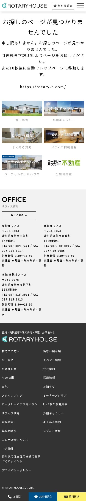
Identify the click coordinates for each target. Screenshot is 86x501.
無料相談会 (62, 5)
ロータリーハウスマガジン (20, 404)
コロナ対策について (15, 440)
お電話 (14, 496)
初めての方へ (11, 351)
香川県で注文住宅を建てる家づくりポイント (21, 458)
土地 (5, 386)
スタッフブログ (12, 395)
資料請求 (71, 496)
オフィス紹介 (11, 413)
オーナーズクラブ (55, 395)
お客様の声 (9, 369)
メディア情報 (52, 431)
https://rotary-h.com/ (43, 86)
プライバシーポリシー (17, 470)
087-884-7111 (19, 245)
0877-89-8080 (61, 245)
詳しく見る (19, 215)
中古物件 (8, 448)
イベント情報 (52, 360)
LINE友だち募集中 (55, 404)
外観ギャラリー (53, 413)
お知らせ (49, 386)
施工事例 (8, 360)
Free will (8, 377)
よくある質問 (52, 422)
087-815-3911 (19, 294)
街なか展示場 (52, 351)
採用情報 (49, 377)
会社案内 (49, 369)
